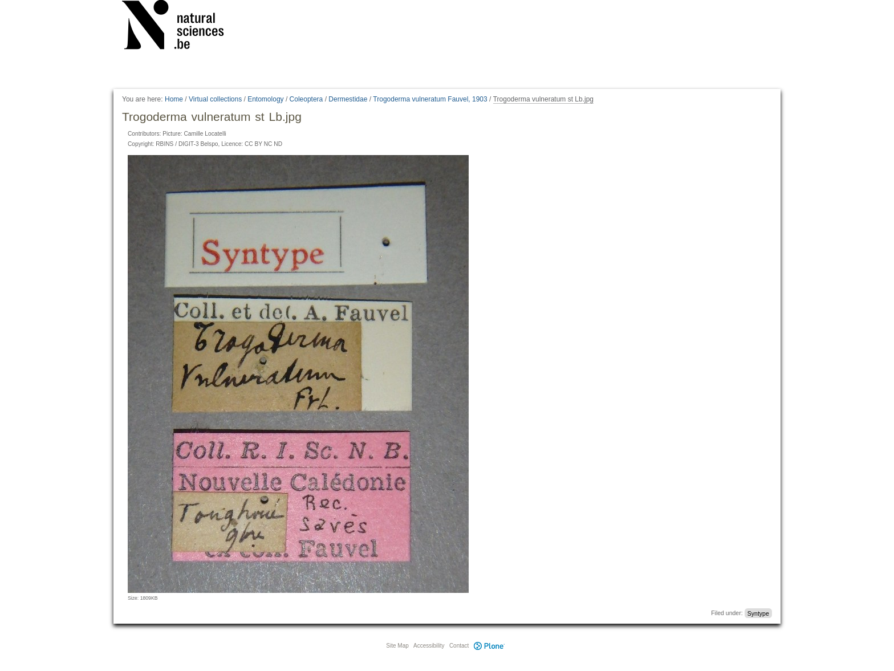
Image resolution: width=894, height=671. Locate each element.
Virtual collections (215, 99)
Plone (489, 645)
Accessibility (428, 645)
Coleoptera (306, 99)
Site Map (397, 645)
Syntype (758, 612)
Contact (459, 645)
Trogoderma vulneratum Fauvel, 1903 (430, 99)
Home (174, 99)
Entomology (265, 99)
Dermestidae (347, 99)
